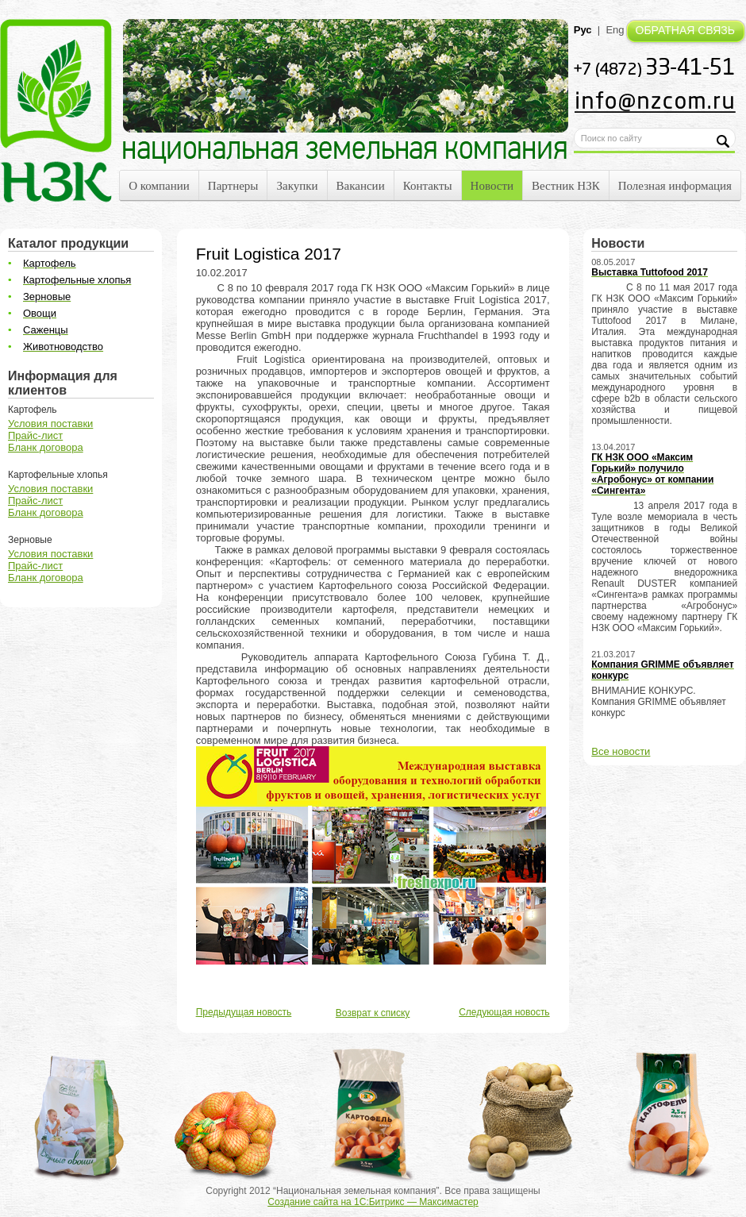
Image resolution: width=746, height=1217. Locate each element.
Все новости (620, 751)
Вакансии (360, 185)
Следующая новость (504, 1012)
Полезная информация (675, 185)
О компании (159, 185)
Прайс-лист (35, 435)
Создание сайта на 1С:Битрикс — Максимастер (373, 1201)
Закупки (296, 185)
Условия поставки (50, 423)
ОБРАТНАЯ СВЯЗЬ (685, 30)
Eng (615, 30)
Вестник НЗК (566, 185)
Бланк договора (45, 447)
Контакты (427, 185)
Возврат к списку (373, 1013)
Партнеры (233, 185)
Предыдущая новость (244, 1012)
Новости (492, 185)
